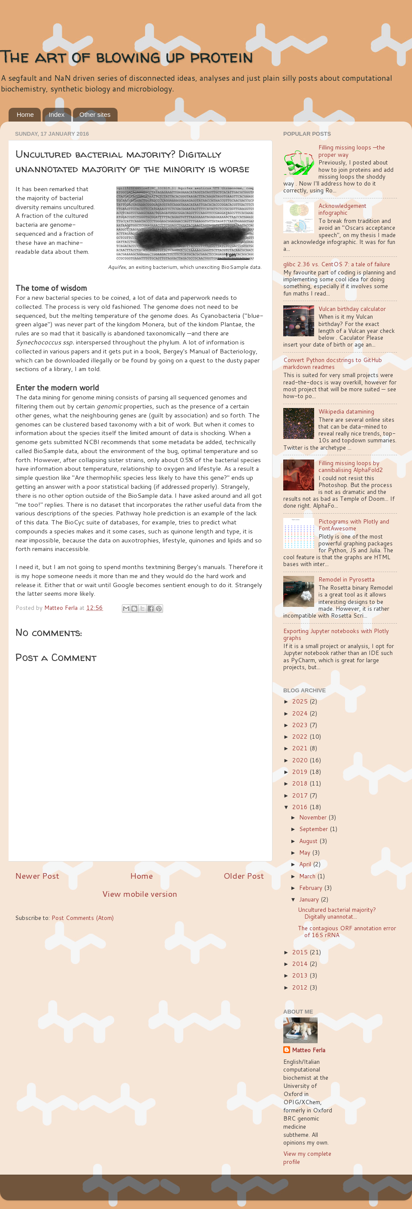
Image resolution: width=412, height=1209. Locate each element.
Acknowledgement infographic (342, 208)
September (314, 829)
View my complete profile (307, 1157)
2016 (300, 807)
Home (25, 114)
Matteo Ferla (308, 1050)
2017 (300, 795)
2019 (300, 771)
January (310, 899)
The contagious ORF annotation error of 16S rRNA (347, 931)
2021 (300, 748)
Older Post (244, 875)
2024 (300, 713)
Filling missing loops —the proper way (351, 150)
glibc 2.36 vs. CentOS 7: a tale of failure (336, 264)
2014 (300, 963)
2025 (300, 701)
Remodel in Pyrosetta (346, 579)
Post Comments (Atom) (83, 918)
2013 (300, 975)
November (313, 817)
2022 (300, 736)
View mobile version (139, 893)
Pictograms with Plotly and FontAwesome (353, 524)
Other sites (95, 114)
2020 (300, 760)
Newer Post (37, 875)
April (306, 864)
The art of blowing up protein (126, 56)
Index (57, 114)
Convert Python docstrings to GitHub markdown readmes (332, 363)
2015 (300, 952)
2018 (300, 783)
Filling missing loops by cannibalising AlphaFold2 (350, 466)
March (308, 876)
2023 (300, 725)
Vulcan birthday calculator (352, 309)
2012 (300, 987)
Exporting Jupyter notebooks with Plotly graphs (336, 634)
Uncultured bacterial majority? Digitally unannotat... (337, 912)
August (309, 841)
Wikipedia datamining (346, 411)
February (311, 887)
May (305, 852)
